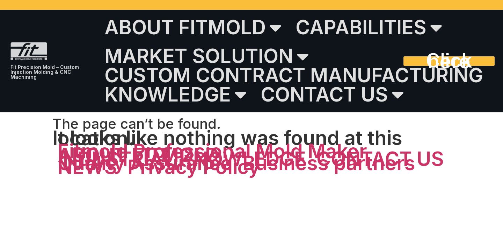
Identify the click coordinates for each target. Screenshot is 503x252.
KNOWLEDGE (175, 94)
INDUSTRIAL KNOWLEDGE (182, 159)
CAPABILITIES (369, 27)
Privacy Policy (193, 167)
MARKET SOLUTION (206, 56)
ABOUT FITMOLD (193, 27)
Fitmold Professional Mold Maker (212, 151)
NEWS (87, 167)
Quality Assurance (145, 163)
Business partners (328, 163)
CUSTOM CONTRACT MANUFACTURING (293, 75)
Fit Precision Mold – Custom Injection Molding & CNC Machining (44, 72)
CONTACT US (332, 94)
